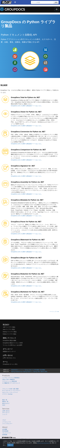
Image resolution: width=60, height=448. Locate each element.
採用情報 (4, 434)
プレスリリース (6, 433)
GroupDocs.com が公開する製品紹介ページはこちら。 (27, 105)
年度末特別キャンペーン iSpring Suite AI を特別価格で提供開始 (28, 369)
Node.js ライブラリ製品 (10, 331)
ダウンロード (6, 412)
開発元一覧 (5, 401)
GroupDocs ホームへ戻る (10, 364)
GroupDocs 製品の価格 (9, 340)
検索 (56, 2)
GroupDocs (12, 9)
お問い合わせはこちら (9, 358)
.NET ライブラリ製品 (9, 327)
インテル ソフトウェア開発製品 (10, 377)
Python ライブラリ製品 (9, 334)
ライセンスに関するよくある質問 (12, 345)
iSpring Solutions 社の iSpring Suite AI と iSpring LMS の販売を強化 (29, 371)
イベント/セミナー (7, 423)
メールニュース (6, 422)
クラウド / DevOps (7, 394)
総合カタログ (6, 403)
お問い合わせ (6, 411)
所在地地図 (5, 431)
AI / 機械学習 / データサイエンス (11, 383)
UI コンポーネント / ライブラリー (11, 390)
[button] (15, 2)
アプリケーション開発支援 (9, 381)
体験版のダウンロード (9, 351)
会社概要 (4, 429)
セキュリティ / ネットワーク (10, 392)
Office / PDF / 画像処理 (8, 379)
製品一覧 (4, 399)
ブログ (4, 420)
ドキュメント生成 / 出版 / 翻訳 (10, 388)
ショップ (4, 414)
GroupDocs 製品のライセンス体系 (13, 343)
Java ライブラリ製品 (9, 329)
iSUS (3, 405)
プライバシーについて (43, 445)
